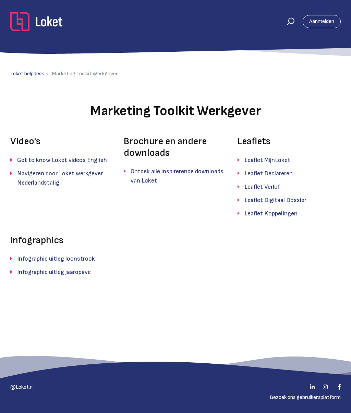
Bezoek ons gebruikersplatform (305, 397)
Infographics (36, 240)
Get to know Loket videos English (62, 160)
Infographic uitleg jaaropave (54, 272)
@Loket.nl (22, 387)
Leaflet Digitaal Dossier (275, 200)
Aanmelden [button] (321, 21)
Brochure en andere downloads (165, 147)
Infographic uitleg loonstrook (56, 258)
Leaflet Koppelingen (271, 213)
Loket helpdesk (27, 74)
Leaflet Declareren (268, 173)
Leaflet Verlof (262, 186)
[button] (287, 21)
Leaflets (254, 141)
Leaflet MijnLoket (267, 160)
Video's (25, 141)
